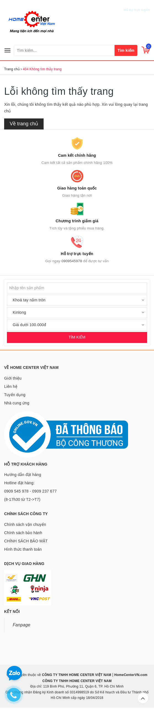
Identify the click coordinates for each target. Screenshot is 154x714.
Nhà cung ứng (16, 403)
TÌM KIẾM (77, 337)
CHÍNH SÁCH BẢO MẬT (26, 541)
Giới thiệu (13, 378)
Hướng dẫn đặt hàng (22, 474)
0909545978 (138, 4)
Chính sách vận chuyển (25, 524)
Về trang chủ (24, 123)
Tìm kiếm (126, 50)
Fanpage (21, 625)
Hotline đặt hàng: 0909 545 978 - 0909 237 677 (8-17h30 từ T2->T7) (30, 491)
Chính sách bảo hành (23, 533)
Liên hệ (10, 386)
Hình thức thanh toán (23, 549)
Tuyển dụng (14, 395)
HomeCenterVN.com (130, 675)
